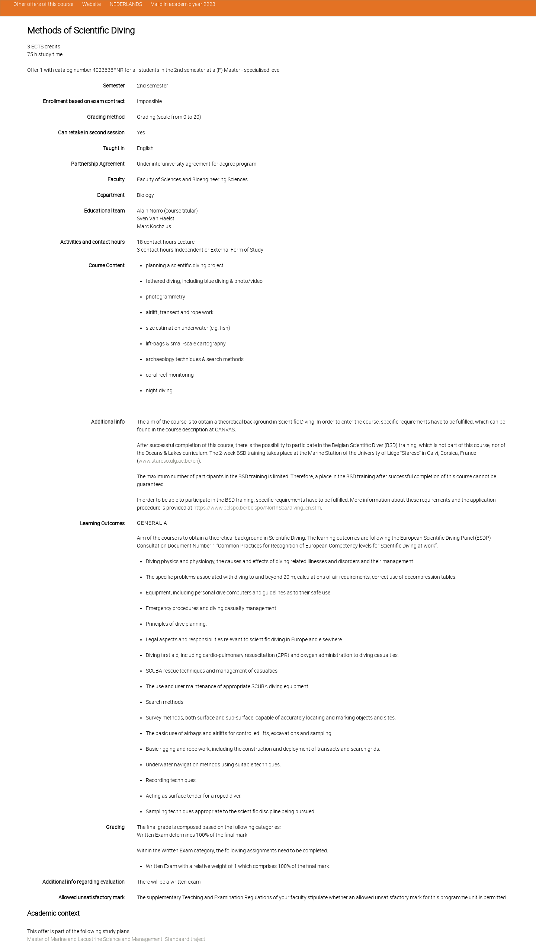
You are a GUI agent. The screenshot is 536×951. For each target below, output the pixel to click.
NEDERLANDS (126, 4)
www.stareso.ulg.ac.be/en (168, 461)
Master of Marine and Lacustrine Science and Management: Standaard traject (116, 939)
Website (91, 4)
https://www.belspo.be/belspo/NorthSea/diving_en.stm (257, 508)
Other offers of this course (43, 4)
